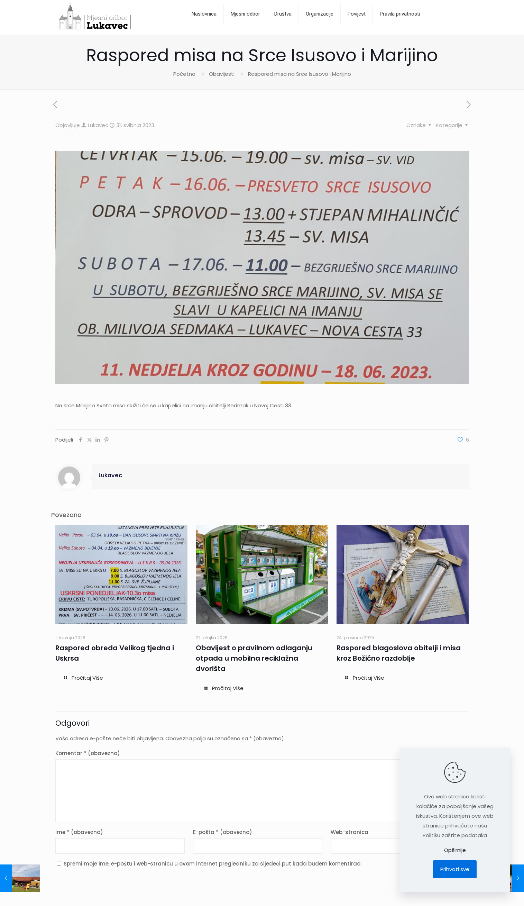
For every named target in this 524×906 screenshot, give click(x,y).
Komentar (87, 753)
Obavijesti (222, 74)
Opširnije (455, 850)
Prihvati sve (454, 869)
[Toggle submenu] (283, 31)
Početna (184, 74)
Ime (79, 832)
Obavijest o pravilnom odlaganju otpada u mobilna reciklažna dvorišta (254, 658)
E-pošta (222, 832)
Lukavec (98, 125)
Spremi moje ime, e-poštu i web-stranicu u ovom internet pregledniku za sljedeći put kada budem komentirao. (212, 863)
